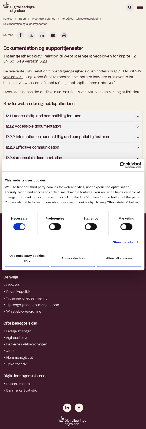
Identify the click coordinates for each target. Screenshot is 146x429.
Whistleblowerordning (23, 311)
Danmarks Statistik (21, 390)
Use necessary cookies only (27, 258)
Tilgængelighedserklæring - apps (32, 305)
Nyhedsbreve (17, 338)
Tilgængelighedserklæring (26, 298)
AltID (10, 351)
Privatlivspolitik (18, 292)
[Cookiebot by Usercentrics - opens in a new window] (122, 165)
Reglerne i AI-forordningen (26, 344)
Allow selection (73, 258)
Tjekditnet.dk (16, 364)
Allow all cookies (119, 258)
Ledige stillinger (18, 331)
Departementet (18, 384)
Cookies (12, 285)
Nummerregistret (19, 358)
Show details (123, 242)
